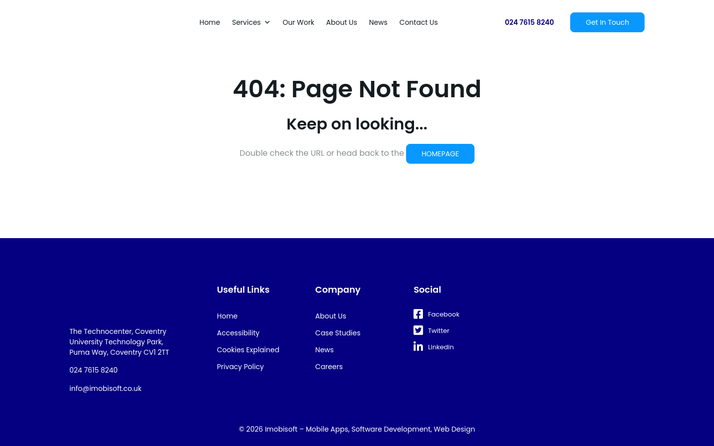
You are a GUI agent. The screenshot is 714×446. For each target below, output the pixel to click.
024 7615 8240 (529, 22)
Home (209, 22)
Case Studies (337, 333)
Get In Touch (607, 22)
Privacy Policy (240, 367)
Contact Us (419, 22)
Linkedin (434, 347)
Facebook (436, 314)
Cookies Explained (248, 350)
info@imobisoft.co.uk (105, 388)
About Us (341, 22)
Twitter (431, 330)
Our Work (298, 22)
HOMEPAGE (440, 154)
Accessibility (238, 333)
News (378, 22)
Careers (329, 367)
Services (251, 22)
